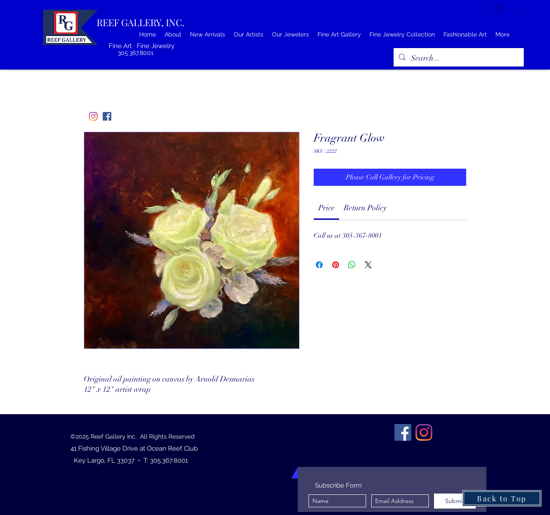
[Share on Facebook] (319, 265)
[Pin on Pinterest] (335, 265)
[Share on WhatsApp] (352, 265)
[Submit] (455, 501)
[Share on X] (368, 265)
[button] (482, 7)
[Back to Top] (501, 498)
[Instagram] (93, 116)
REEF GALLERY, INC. (141, 22)
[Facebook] (107, 116)
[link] (326, 207)
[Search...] (458, 58)
